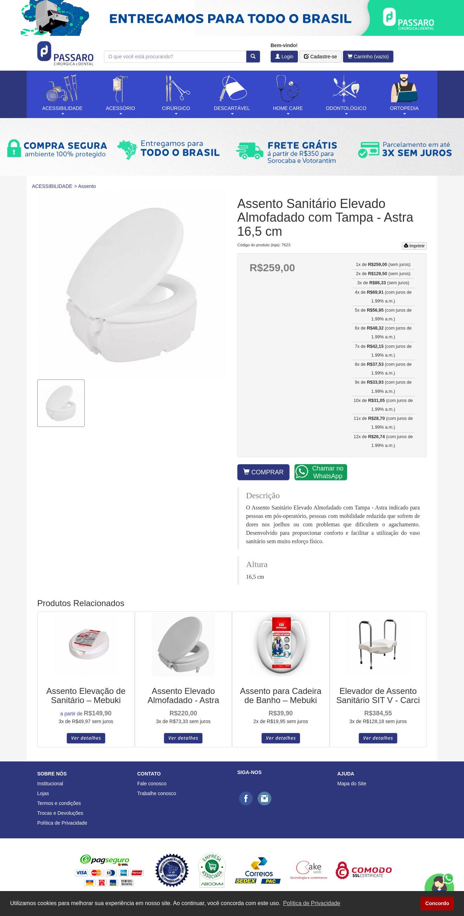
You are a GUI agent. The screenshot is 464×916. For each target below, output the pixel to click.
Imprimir (414, 245)
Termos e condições (59, 803)
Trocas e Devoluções (60, 813)
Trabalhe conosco (156, 793)
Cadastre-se (320, 56)
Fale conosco (151, 783)
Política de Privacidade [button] (311, 903)
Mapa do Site (351, 783)
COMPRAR (263, 472)
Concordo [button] (437, 903)
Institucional (50, 783)
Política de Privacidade (62, 823)
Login (284, 56)
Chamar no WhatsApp (319, 472)
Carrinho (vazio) (368, 56)
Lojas (43, 793)
